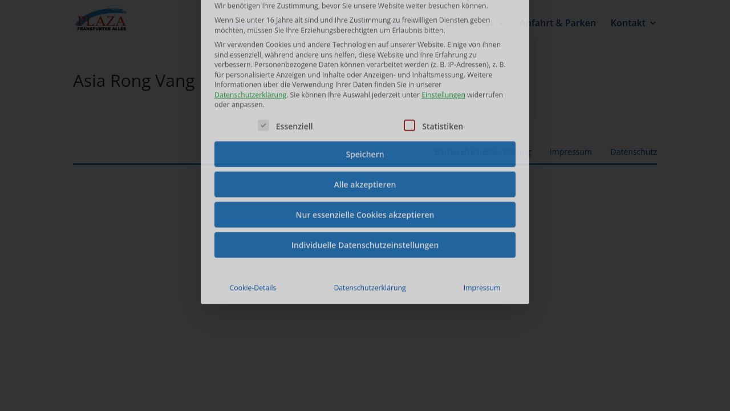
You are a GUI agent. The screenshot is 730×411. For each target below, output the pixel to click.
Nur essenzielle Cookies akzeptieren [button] (365, 144)
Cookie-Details (253, 217)
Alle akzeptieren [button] (365, 113)
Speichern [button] (365, 83)
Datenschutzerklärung (250, 24)
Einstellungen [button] (443, 24)
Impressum (482, 217)
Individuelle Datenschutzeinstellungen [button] (365, 174)
